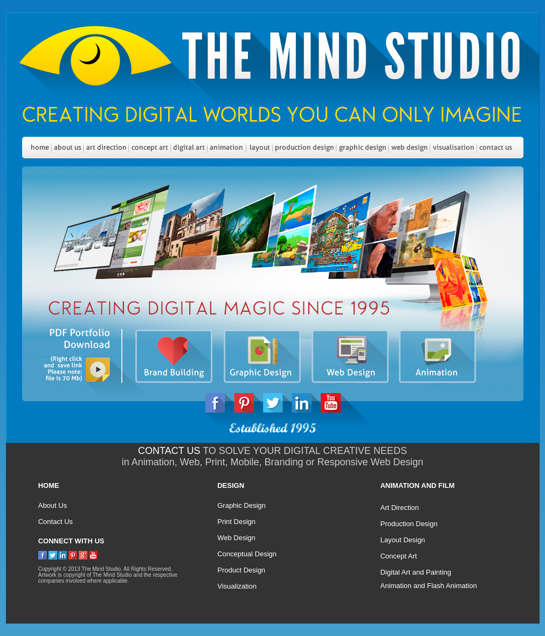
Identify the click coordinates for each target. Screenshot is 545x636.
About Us (52, 505)
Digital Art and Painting (415, 572)
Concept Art (398, 556)
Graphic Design (241, 505)
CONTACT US (169, 450)
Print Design (236, 522)
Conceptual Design (247, 554)
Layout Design (402, 540)
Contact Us (55, 522)
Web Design (236, 538)
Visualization (237, 586)
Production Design (408, 524)
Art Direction (399, 508)
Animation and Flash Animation (428, 586)
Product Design (241, 570)
